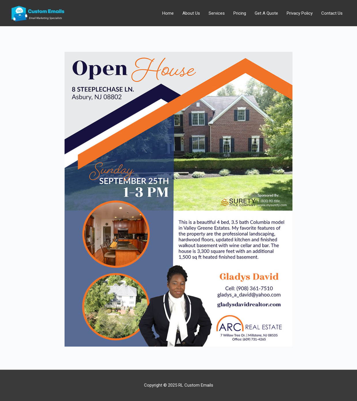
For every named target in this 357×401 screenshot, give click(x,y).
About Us (191, 13)
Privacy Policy (300, 13)
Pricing (239, 13)
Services (217, 13)
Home (168, 13)
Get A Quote (266, 13)
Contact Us (332, 13)
